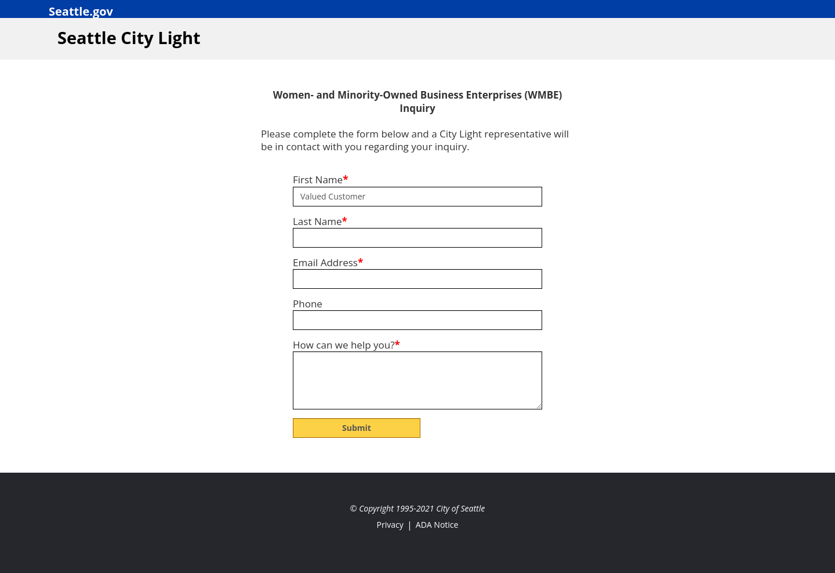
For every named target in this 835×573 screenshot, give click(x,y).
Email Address (328, 262)
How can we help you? (346, 345)
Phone (307, 304)
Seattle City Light (129, 37)
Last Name (320, 221)
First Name (320, 179)
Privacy (390, 524)
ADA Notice (437, 524)
